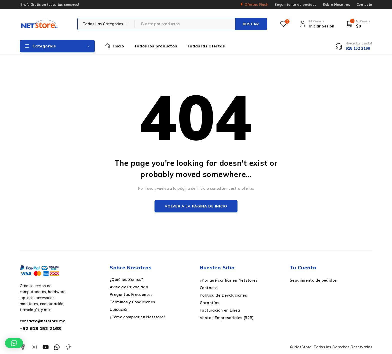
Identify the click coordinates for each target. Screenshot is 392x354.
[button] (14, 343)
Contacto (364, 4)
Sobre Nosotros (336, 4)
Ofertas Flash (256, 4)
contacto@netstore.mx (42, 321)
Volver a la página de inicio (196, 206)
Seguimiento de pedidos (295, 4)
